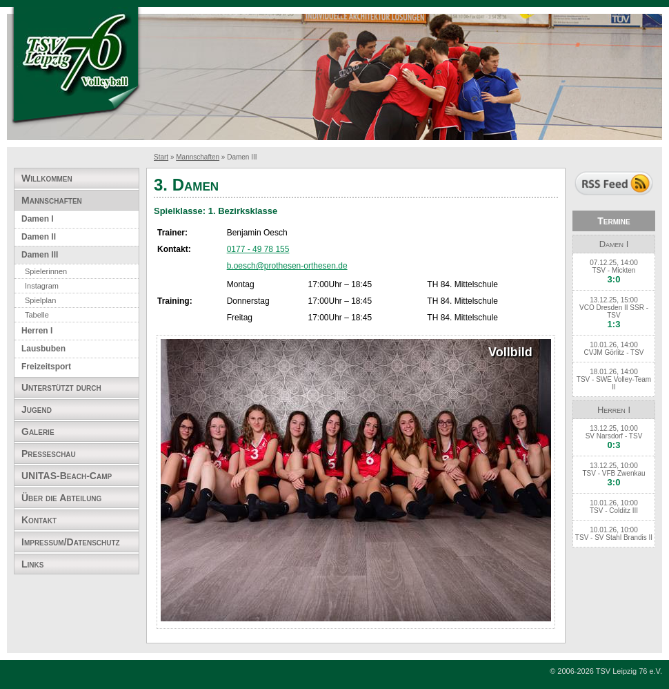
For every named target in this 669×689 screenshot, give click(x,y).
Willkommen (46, 178)
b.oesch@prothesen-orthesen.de (287, 266)
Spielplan (40, 300)
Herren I (36, 331)
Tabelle (37, 315)
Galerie (37, 431)
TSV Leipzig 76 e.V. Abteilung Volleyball (76, 67)
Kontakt (39, 519)
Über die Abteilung (61, 497)
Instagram (42, 286)
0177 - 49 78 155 (258, 249)
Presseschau (48, 453)
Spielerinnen (46, 271)
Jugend (36, 409)
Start (161, 157)
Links (32, 564)
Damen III (39, 255)
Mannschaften (197, 157)
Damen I (37, 219)
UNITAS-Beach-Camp (66, 475)
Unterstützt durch (61, 387)
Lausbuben (43, 348)
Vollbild (510, 352)
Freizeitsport (46, 366)
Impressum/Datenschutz (70, 541)
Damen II (38, 237)
